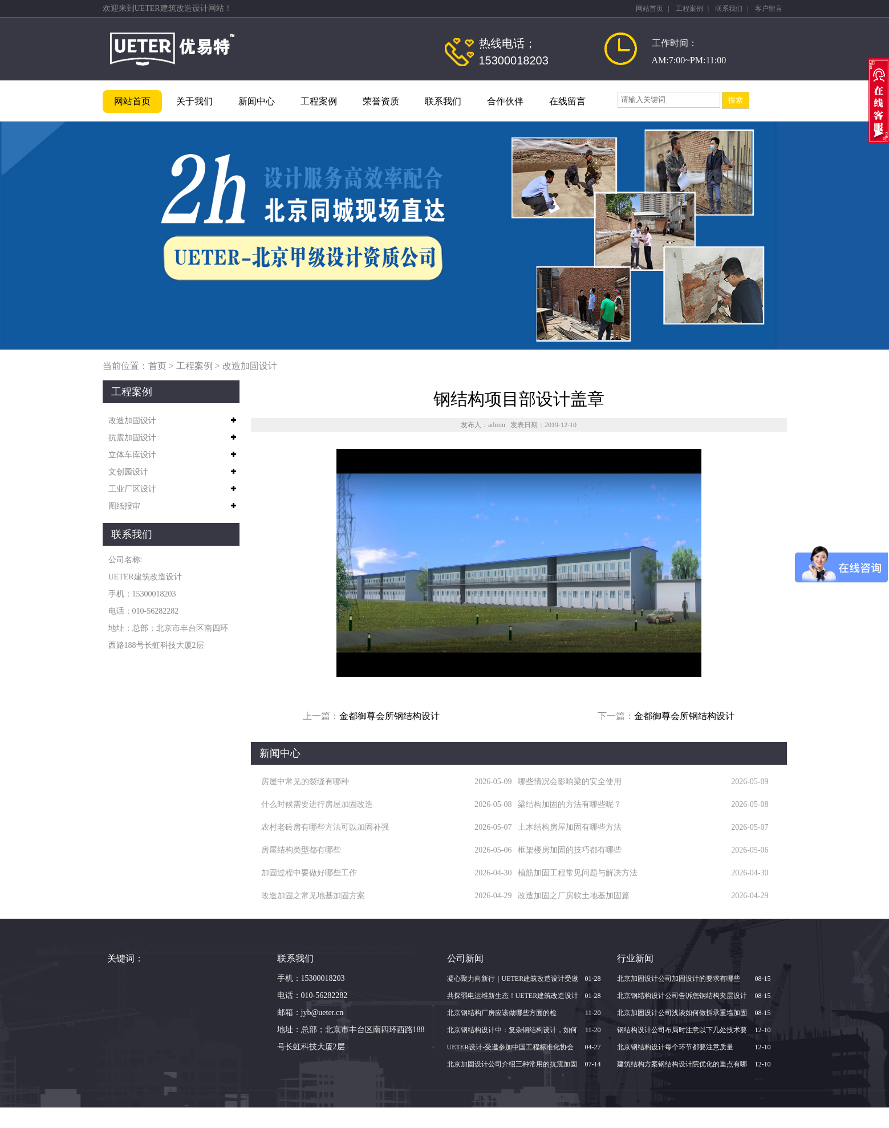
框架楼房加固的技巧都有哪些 (570, 850)
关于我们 (194, 101)
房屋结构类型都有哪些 (301, 850)
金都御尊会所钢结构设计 (389, 716)
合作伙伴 (505, 101)
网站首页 (649, 9)
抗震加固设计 (132, 437)
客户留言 (768, 9)
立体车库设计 (132, 455)
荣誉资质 (381, 101)
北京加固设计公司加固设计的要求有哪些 (678, 979)
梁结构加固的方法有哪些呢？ (570, 804)
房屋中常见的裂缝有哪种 (305, 781)
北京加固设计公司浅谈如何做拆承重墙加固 (682, 1013)
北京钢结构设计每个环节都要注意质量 (675, 1047)
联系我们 (728, 9)
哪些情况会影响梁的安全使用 (570, 781)
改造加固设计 (249, 366)
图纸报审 (124, 506)
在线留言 (567, 101)
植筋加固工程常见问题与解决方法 (578, 873)
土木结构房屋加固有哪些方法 (570, 827)
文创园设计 (128, 472)
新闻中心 (256, 101)
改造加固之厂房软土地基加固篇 (574, 895)
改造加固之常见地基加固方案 (313, 895)
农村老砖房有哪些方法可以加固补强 (325, 827)
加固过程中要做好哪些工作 (309, 873)
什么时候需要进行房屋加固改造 (317, 804)
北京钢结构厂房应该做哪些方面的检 (502, 1013)
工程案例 (689, 9)
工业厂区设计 (132, 489)
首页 (157, 366)
